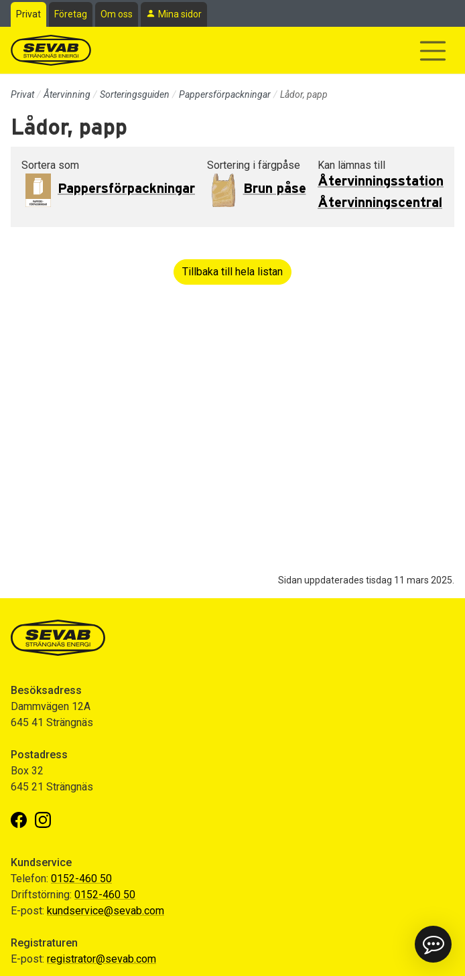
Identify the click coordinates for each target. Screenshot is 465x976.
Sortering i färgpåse (253, 165)
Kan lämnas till (351, 165)
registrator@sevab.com (101, 959)
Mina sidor (180, 14)
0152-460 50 (81, 878)
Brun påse (274, 189)
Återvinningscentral (380, 203)
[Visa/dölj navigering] (432, 51)
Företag (70, 14)
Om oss (117, 14)
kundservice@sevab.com (105, 910)
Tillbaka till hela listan (232, 271)
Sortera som (50, 165)
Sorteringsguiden (135, 94)
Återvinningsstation (381, 181)
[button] (433, 944)
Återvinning (67, 94)
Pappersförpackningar (225, 94)
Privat (28, 14)
